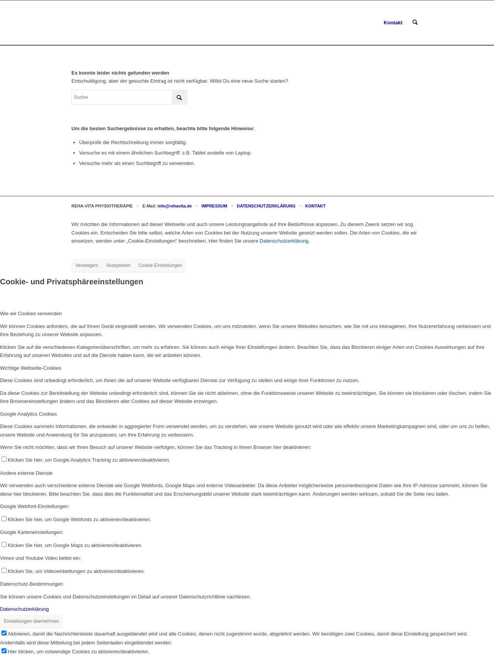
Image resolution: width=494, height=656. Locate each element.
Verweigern (86, 265)
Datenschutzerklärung (284, 241)
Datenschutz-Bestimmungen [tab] (31, 584)
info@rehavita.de (174, 206)
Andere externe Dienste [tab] (26, 473)
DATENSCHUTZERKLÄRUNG (266, 206)
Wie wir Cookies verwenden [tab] (31, 313)
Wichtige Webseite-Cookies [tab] (30, 368)
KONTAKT (315, 206)
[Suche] (415, 22)
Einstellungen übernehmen (31, 621)
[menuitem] (393, 22)
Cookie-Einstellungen (160, 265)
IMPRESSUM (214, 206)
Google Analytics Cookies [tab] (28, 414)
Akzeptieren (118, 265)
